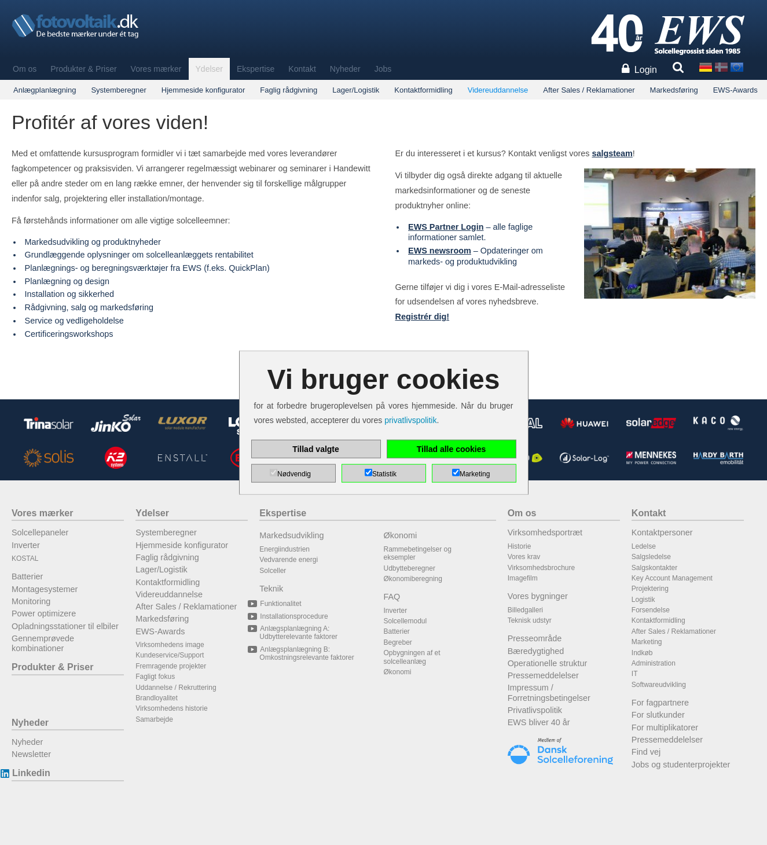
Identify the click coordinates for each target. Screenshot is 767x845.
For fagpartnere (660, 702)
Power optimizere (44, 613)
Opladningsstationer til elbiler (65, 626)
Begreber (398, 642)
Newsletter (31, 754)
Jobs (383, 69)
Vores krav (524, 557)
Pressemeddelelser (543, 675)
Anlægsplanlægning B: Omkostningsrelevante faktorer (306, 653)
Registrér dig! (422, 316)
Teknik (271, 588)
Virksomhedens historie (171, 708)
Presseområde (535, 638)
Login (645, 70)
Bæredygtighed (536, 651)
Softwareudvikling (659, 685)
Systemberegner (118, 90)
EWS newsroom (439, 250)
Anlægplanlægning (44, 90)
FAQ (392, 596)
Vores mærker (156, 69)
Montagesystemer (45, 589)
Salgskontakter (654, 568)
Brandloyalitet (156, 698)
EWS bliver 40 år (539, 722)
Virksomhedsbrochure (541, 568)
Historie (519, 546)
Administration (654, 663)
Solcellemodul (405, 621)
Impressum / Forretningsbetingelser (549, 692)
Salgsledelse (651, 557)
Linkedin (31, 773)
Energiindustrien (284, 549)
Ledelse (644, 546)
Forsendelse (651, 610)
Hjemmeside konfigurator (203, 90)
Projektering (650, 589)
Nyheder (345, 69)
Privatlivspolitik (535, 710)
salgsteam (612, 153)
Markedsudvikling (291, 535)
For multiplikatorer (665, 727)
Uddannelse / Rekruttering (175, 688)
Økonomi (400, 535)
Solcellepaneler (40, 532)
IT (635, 674)
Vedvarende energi (288, 560)
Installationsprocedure (293, 616)
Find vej (646, 751)
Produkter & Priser (83, 69)
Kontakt (301, 69)
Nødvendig (294, 473)
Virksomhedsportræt (545, 532)
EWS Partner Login (445, 227)
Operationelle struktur (548, 663)
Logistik (643, 600)
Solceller (272, 571)
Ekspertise (255, 69)
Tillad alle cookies (451, 448)
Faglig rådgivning (288, 90)
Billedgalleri (525, 610)
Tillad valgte (315, 448)
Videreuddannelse (498, 90)
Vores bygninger (538, 596)
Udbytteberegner (409, 568)
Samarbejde (154, 719)
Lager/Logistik (355, 90)
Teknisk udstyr (530, 620)
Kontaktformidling (423, 90)
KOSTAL (25, 558)
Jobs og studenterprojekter (681, 764)
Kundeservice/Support (169, 655)
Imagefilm (523, 578)
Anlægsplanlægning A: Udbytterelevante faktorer (298, 632)
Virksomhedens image (169, 645)
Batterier (27, 576)
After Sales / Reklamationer (588, 90)
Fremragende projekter (170, 666)
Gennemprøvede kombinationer (43, 643)
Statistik (384, 473)
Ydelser (209, 69)
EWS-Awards (735, 90)
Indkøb (642, 653)
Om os (24, 69)
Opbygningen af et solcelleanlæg (412, 657)
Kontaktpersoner (662, 532)
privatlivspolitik (410, 420)
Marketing (647, 642)
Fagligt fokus (155, 677)
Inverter (26, 545)
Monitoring (31, 601)
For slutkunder (658, 714)
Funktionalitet (280, 604)
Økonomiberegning (413, 579)
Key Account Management (672, 578)
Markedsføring (674, 90)
